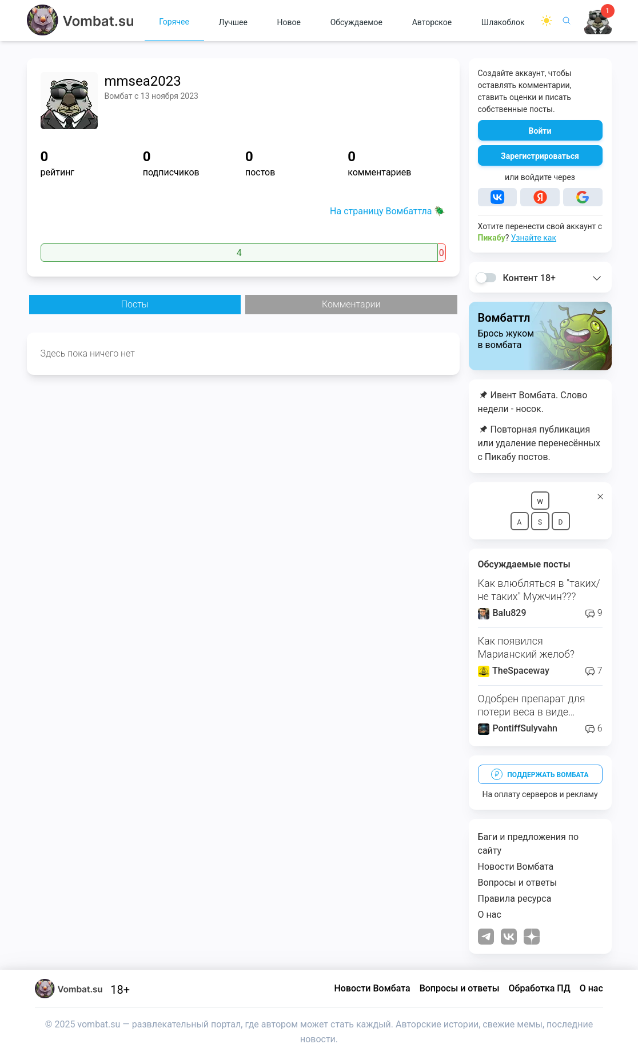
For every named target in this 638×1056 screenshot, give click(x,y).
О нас (489, 914)
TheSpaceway (513, 670)
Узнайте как (533, 237)
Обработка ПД (540, 988)
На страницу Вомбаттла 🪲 (387, 211)
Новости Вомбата (516, 866)
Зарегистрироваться (540, 156)
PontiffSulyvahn (518, 728)
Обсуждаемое (356, 22)
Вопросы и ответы (517, 882)
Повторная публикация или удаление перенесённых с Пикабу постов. (539, 443)
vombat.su (98, 1024)
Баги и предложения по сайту (528, 843)
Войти (540, 130)
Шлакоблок (503, 22)
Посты (135, 304)
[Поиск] (566, 20)
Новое (289, 22)
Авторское (432, 22)
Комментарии (351, 304)
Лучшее (233, 22)
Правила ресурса (515, 898)
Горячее (174, 21)
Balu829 (502, 612)
